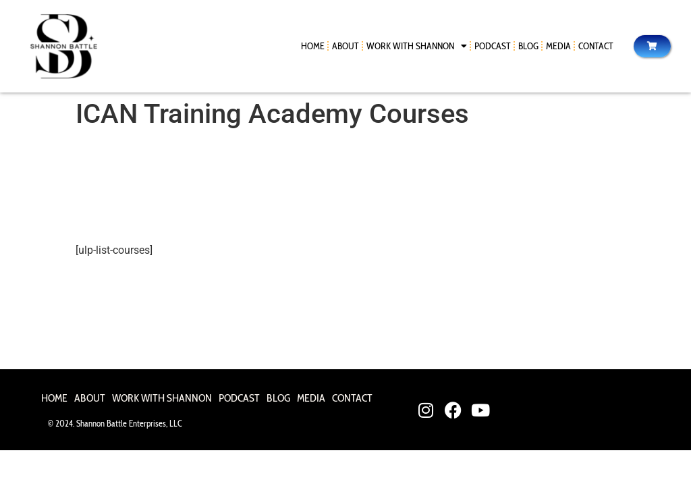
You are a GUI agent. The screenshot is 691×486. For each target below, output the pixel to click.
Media (558, 46)
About (345, 46)
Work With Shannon (416, 45)
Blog (528, 46)
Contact (595, 46)
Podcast (492, 46)
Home (313, 46)
